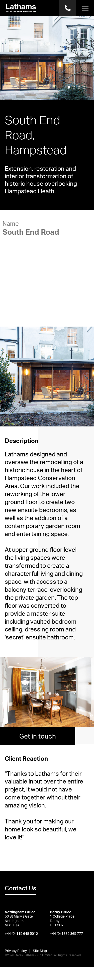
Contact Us (20, 888)
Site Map (40, 951)
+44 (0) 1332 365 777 (66, 933)
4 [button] (85, 93)
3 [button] (80, 93)
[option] (47, 57)
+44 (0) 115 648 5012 (21, 933)
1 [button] (70, 93)
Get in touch (37, 736)
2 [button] (75, 93)
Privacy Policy (16, 951)
